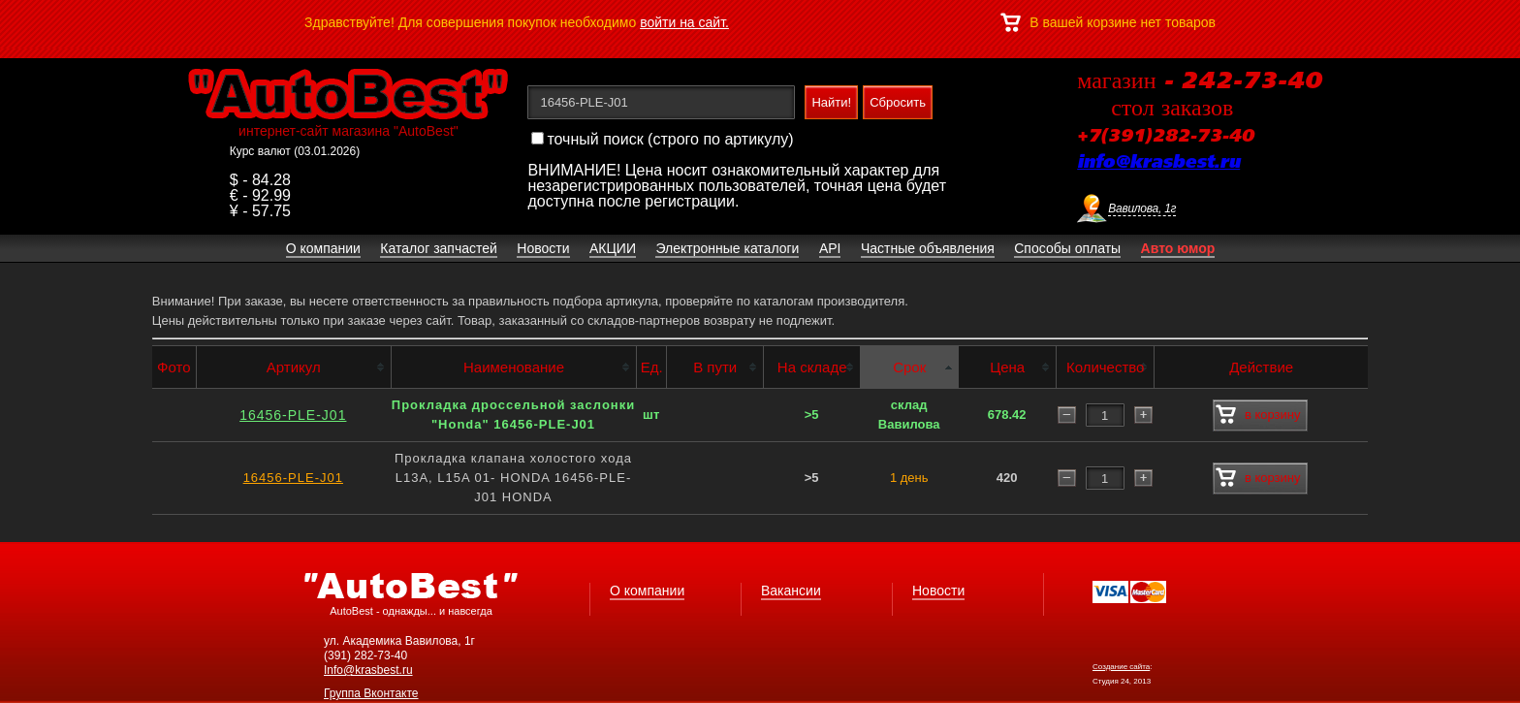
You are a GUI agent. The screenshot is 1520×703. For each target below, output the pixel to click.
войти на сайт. (684, 22)
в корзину (1258, 415)
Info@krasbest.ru (368, 670)
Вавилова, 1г (1142, 208)
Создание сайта (1121, 666)
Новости (938, 590)
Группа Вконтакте (371, 693)
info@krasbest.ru (1158, 163)
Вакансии (791, 590)
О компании (647, 590)
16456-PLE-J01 (292, 415)
